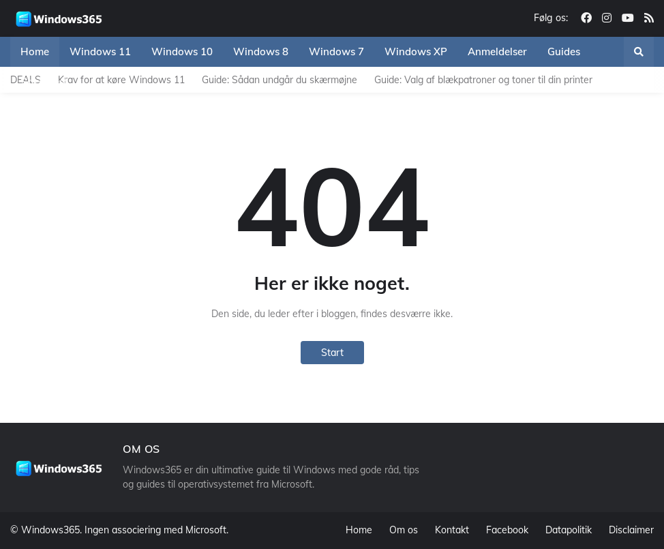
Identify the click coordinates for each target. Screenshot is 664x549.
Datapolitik (568, 530)
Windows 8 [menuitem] (260, 51)
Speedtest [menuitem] (43, 81)
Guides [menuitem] (563, 51)
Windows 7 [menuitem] (336, 51)
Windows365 (50, 530)
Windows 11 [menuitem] (100, 51)
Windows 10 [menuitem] (182, 51)
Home (359, 530)
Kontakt (452, 530)
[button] (639, 52)
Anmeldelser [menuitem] (497, 51)
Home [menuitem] (34, 51)
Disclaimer (631, 530)
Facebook (507, 530)
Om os (403, 530)
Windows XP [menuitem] (415, 51)
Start (332, 352)
